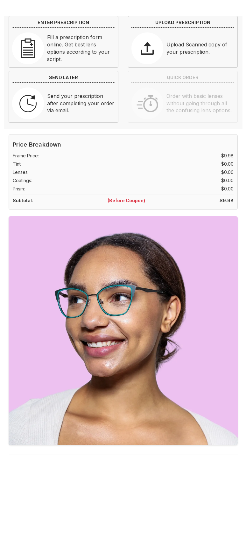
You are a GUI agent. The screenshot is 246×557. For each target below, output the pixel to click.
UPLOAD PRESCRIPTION (182, 22)
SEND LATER (63, 77)
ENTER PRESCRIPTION (63, 22)
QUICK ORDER (183, 77)
